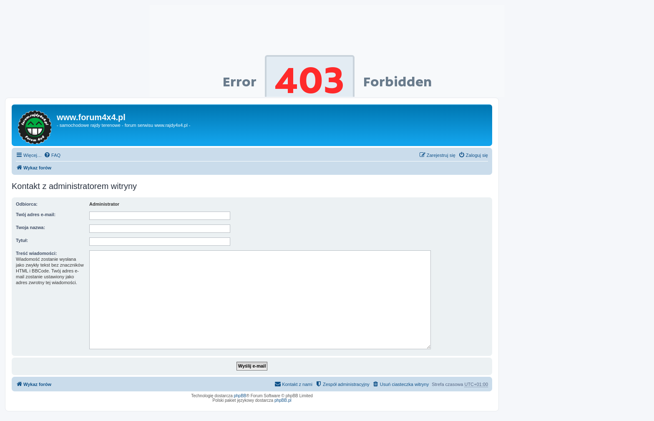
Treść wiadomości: (36, 253)
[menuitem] (52, 155)
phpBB (240, 395)
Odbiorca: (27, 204)
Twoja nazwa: (30, 227)
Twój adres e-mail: (35, 214)
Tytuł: (22, 240)
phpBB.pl (283, 400)
